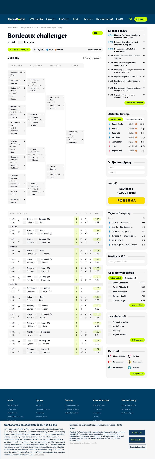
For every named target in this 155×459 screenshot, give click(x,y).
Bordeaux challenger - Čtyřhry (51, 28)
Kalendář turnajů (104, 19)
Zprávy (88, 19)
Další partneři (137, 374)
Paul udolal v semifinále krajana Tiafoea (127, 57)
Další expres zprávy (135, 103)
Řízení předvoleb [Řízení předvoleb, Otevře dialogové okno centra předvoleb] (137, 447)
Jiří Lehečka (12, 409)
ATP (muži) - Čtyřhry (19, 50)
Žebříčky (64, 19)
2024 (97, 33)
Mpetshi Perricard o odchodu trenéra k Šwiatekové (127, 36)
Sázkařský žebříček (71, 413)
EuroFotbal (115, 367)
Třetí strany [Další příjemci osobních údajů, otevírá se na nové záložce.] (39, 455)
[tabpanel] (126, 137)
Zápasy (51, 19)
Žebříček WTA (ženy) (72, 409)
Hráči (77, 19)
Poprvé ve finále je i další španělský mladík (124, 96)
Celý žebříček (137, 305)
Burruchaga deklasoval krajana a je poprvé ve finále (127, 89)
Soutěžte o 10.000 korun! (126, 190)
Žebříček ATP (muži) (72, 405)
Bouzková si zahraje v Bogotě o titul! (127, 82)
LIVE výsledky (36, 19)
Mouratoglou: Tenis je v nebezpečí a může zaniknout (128, 71)
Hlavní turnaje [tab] (115, 119)
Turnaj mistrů (97, 420)
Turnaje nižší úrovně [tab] (134, 119)
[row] (55, 220)
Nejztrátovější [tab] (130, 278)
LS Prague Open (127, 413)
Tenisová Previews (43, 409)
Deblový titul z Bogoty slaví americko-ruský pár (126, 43)
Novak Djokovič (13, 405)
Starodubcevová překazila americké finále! (125, 64)
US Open (96, 416)
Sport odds (135, 362)
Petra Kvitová (12, 413)
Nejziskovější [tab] (115, 278)
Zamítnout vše (137, 440)
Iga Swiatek (12, 420)
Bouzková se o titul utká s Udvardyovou (125, 50)
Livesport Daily (127, 409)
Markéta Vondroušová (15, 416)
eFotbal (133, 367)
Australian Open (99, 405)
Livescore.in (116, 362)
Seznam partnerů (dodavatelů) (83, 443)
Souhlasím (137, 433)
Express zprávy (41, 416)
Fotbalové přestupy (129, 405)
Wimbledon (97, 413)
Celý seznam (137, 340)
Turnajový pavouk (92, 58)
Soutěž (119, 19)
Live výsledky (116, 356)
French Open (98, 409)
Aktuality (39, 405)
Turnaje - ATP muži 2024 (29, 28)
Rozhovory (40, 413)
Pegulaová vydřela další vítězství (127, 76)
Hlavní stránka (13, 28)
